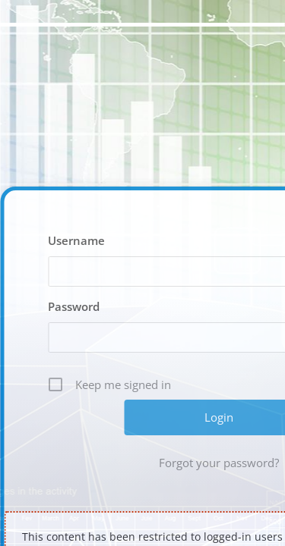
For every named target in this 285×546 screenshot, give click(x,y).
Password (74, 306)
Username (76, 240)
